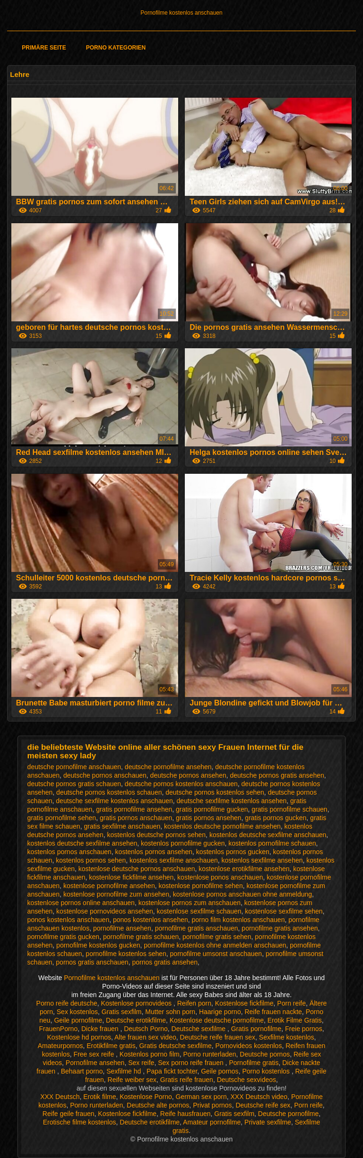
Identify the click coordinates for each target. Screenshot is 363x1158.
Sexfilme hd (124, 1071)
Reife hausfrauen (185, 1113)
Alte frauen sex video (145, 1037)
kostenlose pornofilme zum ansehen (116, 894)
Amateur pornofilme (212, 1122)
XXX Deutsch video (258, 1096)
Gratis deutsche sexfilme (175, 1045)
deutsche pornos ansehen (188, 775)
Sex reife (141, 1062)
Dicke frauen (100, 1028)
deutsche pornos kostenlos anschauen (181, 784)
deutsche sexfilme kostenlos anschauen (114, 801)
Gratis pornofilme (256, 1028)
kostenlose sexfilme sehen (283, 911)
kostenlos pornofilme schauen (272, 843)
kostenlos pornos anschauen (69, 852)
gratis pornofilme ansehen (134, 809)
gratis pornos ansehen (209, 818)
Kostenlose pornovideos (137, 1003)
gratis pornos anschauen (136, 818)
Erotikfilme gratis (110, 1045)
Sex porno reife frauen (191, 1062)
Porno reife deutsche (66, 1003)
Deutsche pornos (265, 1054)
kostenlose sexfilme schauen (199, 911)
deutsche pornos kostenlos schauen (109, 792)
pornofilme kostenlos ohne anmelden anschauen (215, 945)
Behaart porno (82, 1071)
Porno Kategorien (116, 47)
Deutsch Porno (146, 1028)
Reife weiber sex (132, 1079)
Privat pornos (212, 1105)
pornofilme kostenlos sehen (126, 953)
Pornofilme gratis (253, 1062)
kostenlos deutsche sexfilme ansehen (82, 843)
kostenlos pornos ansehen (153, 852)
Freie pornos (303, 1028)
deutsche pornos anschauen (105, 775)
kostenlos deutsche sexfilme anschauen (267, 835)
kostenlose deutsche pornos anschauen (136, 869)
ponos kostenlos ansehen (150, 919)
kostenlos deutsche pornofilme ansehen (222, 826)
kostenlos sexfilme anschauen (174, 860)
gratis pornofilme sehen (61, 818)
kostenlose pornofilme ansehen (109, 885)
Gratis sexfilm (122, 1011)
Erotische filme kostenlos (79, 1122)
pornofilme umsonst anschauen (216, 953)
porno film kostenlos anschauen (238, 919)
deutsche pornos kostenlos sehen (214, 792)
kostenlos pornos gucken (232, 852)
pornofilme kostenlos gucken (98, 945)
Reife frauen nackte (273, 1011)
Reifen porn (194, 1003)
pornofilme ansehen (122, 928)
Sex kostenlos (77, 1011)
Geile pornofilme (78, 1020)
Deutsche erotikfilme (136, 1020)
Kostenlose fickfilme (244, 1003)
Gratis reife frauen (186, 1079)
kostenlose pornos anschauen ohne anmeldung (242, 894)
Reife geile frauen (69, 1113)
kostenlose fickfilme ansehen (131, 877)
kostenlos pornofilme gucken (183, 843)
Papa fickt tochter (172, 1071)
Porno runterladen (209, 1054)
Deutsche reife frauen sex (218, 1037)
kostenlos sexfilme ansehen (262, 860)
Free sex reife (95, 1054)
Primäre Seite (44, 47)
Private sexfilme (267, 1122)
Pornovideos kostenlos (249, 1045)
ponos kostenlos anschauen (68, 919)
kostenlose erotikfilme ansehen (244, 869)
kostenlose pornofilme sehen (200, 885)
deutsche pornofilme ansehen (168, 767)
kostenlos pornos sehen (91, 860)
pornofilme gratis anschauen (196, 928)
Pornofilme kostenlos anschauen (181, 12)
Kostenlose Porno (146, 1096)
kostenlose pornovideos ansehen (104, 911)
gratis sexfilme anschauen (122, 826)
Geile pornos (219, 1071)
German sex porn (201, 1096)
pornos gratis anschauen (92, 962)
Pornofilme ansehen (95, 1062)
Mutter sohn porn (170, 1011)
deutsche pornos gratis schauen (74, 784)
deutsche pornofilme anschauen (74, 767)
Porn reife (291, 1003)
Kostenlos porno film (150, 1054)
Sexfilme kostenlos (286, 1037)
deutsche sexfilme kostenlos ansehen (232, 801)
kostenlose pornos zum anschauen (189, 902)
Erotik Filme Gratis (295, 1020)
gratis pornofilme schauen (289, 809)
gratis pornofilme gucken (212, 809)
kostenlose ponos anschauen (220, 877)
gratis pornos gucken (275, 818)
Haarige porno (220, 1011)
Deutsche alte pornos (158, 1105)
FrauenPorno (58, 1028)
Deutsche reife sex (262, 1105)
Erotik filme (99, 1096)
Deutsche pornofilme (288, 1113)
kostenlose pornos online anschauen (81, 902)
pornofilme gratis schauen (141, 936)
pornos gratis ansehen (165, 962)
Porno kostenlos (266, 1071)
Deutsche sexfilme (199, 1028)
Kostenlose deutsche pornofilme (217, 1020)
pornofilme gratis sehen (216, 936)
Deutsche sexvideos (246, 1079)
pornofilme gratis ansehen (280, 928)
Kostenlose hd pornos (79, 1037)
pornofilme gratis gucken (63, 936)
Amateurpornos (60, 1045)
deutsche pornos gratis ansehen (277, 775)
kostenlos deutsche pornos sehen (156, 835)
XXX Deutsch (59, 1096)
